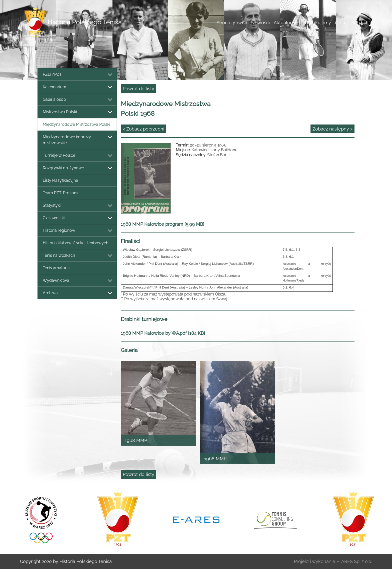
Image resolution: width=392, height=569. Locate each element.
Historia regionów (77, 230)
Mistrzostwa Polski (77, 112)
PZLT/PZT (77, 74)
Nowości (260, 22)
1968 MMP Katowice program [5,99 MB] (162, 224)
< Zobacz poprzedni (143, 129)
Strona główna (231, 22)
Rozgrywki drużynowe (77, 168)
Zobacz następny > (332, 129)
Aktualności (286, 22)
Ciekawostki (77, 218)
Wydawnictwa (77, 280)
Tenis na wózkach (77, 255)
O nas (341, 22)
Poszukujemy (316, 22)
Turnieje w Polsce (77, 155)
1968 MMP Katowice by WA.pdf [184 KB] (163, 333)
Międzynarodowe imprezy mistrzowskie (77, 139)
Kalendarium (77, 87)
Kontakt (359, 22)
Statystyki (77, 205)
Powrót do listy (138, 88)
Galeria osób (77, 99)
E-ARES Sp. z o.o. (354, 561)
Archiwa (77, 293)
